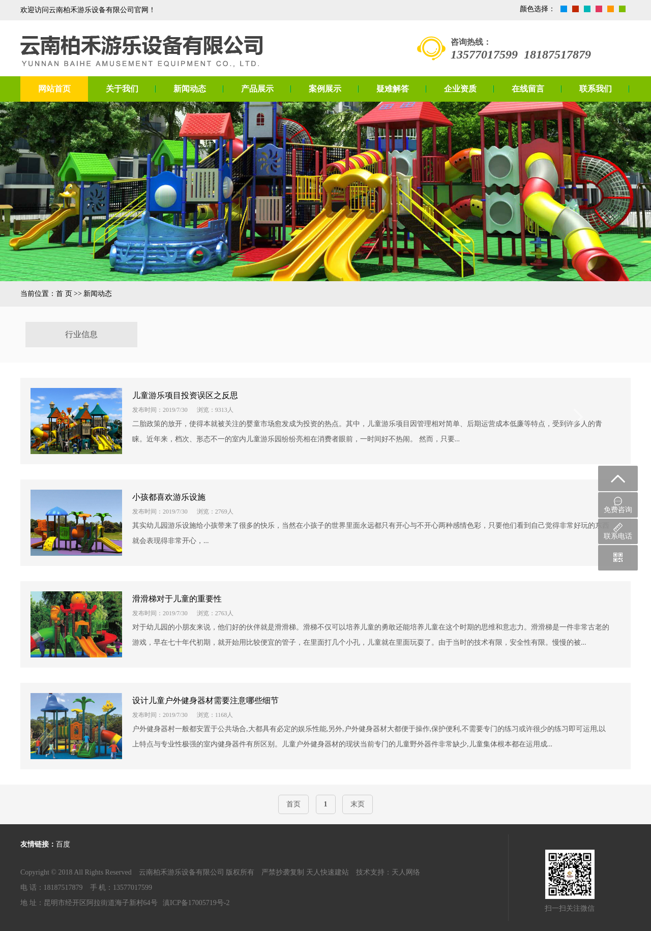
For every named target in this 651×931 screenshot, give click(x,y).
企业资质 (460, 88)
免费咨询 (618, 505)
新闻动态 (189, 88)
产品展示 (257, 88)
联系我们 (595, 88)
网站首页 (54, 88)
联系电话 (618, 531)
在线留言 (528, 88)
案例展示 (325, 88)
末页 (357, 804)
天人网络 (406, 872)
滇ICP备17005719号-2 (196, 903)
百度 (63, 844)
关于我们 (122, 88)
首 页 (64, 293)
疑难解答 (392, 88)
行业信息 (81, 334)
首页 (293, 804)
